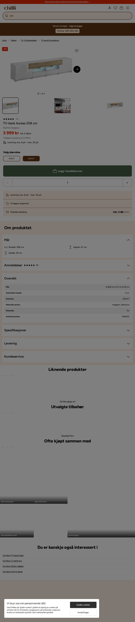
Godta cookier (83, 605)
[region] (51, 608)
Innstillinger (83, 612)
